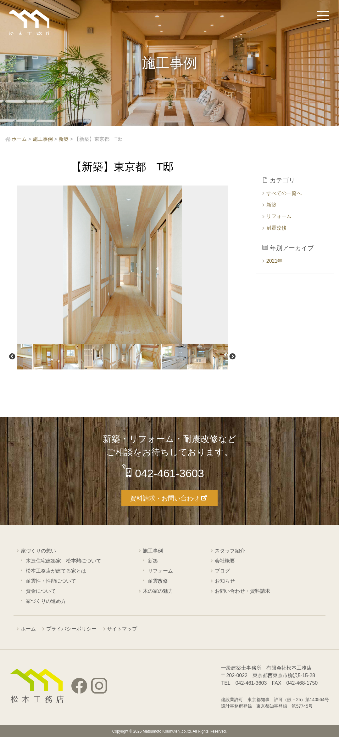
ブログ (222, 570)
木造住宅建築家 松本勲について (63, 560)
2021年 (274, 261)
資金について (41, 590)
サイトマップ (122, 628)
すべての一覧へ (284, 193)
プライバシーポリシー (71, 628)
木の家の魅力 (158, 590)
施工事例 (153, 550)
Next (232, 356)
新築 (271, 205)
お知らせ (225, 580)
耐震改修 (276, 228)
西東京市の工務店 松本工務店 (31, 23)
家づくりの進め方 (46, 600)
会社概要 (225, 560)
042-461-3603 (170, 473)
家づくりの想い (38, 550)
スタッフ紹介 (230, 550)
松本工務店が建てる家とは (56, 570)
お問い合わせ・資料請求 (242, 590)
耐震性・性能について (51, 580)
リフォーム (279, 216)
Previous (12, 356)
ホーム (28, 628)
